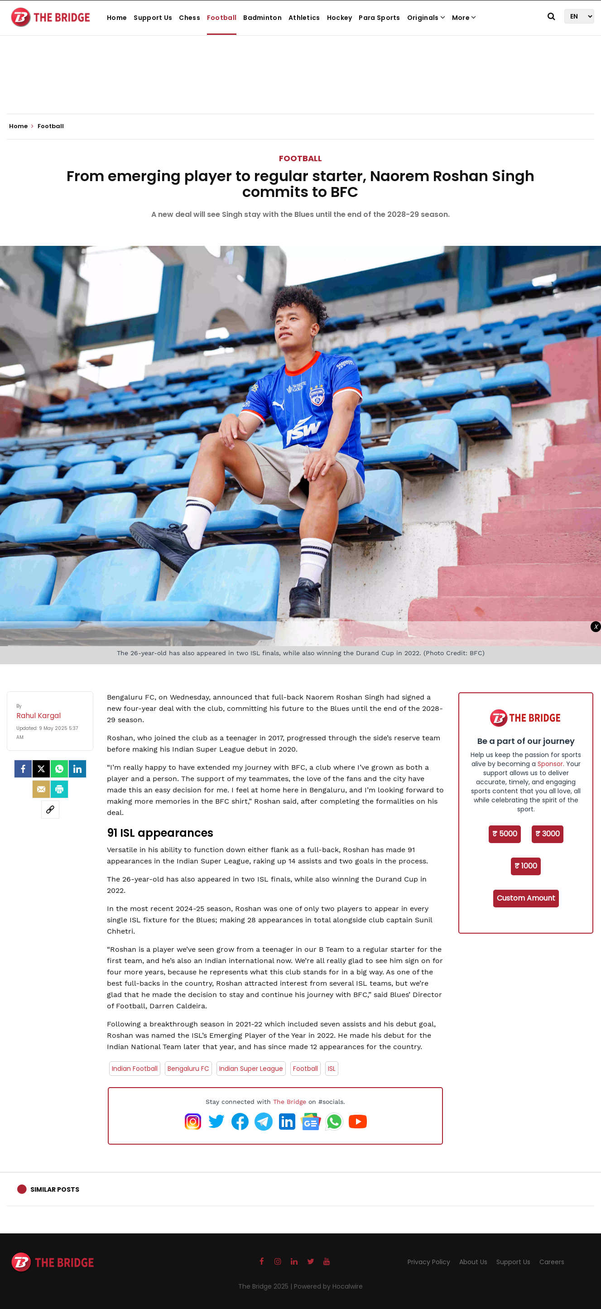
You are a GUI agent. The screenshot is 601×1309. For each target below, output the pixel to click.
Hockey (339, 17)
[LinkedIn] (77, 769)
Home (117, 17)
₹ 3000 (547, 834)
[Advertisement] (301, 86)
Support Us (153, 17)
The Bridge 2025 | (266, 1286)
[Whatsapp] (59, 769)
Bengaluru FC (188, 1068)
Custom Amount (526, 898)
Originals (426, 17)
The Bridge (289, 1101)
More (464, 17)
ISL (332, 1068)
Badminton (262, 17)
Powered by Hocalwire (328, 1286)
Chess (189, 17)
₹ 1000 (525, 866)
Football (221, 17)
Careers (551, 1261)
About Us (473, 1261)
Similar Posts (54, 1189)
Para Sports (379, 17)
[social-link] (50, 810)
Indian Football (135, 1068)
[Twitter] (41, 769)
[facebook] (23, 769)
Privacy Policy (429, 1261)
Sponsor (550, 763)
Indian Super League (251, 1068)
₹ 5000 (504, 834)
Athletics (304, 17)
